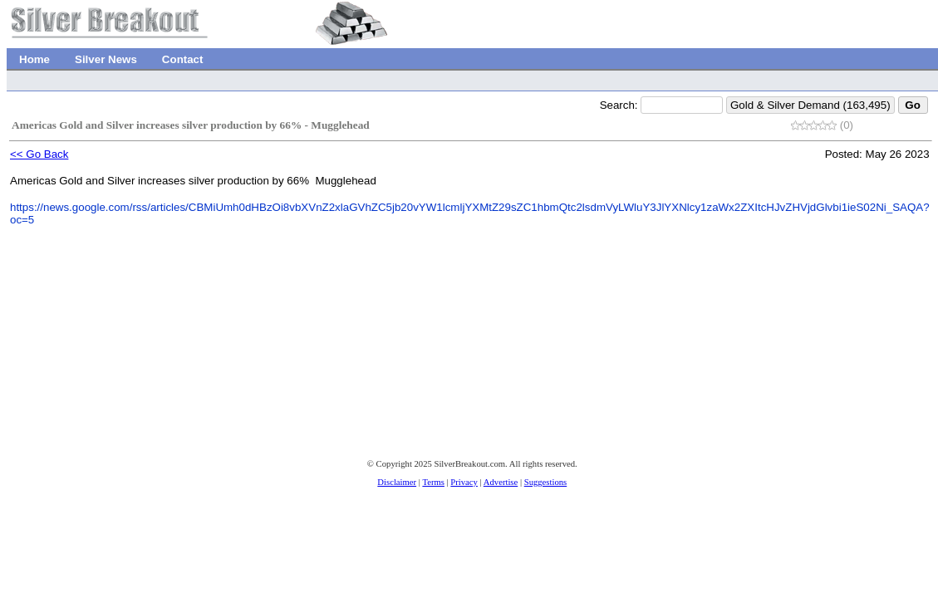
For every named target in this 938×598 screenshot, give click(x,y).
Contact (183, 59)
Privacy (464, 482)
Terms (433, 482)
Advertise (501, 482)
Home (34, 59)
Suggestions (545, 482)
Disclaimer (396, 482)
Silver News (106, 59)
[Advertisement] (311, 388)
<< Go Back (39, 154)
